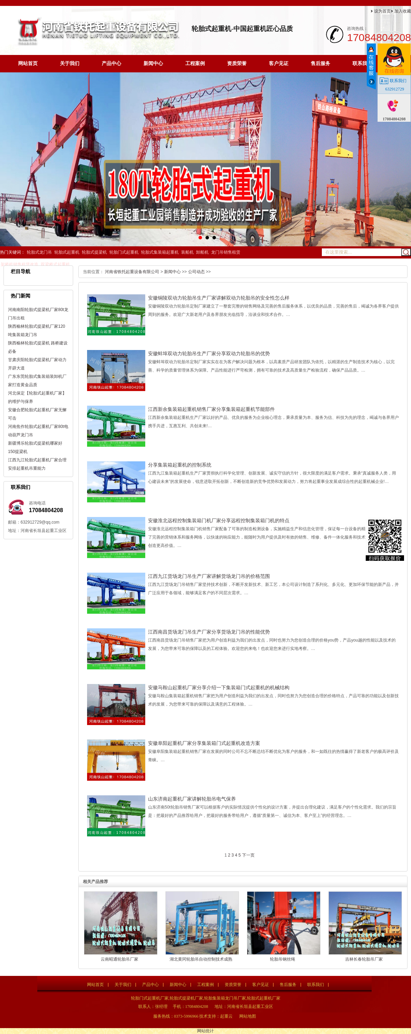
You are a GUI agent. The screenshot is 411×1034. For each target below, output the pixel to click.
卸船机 (202, 252)
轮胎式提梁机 (94, 252)
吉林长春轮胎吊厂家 (364, 959)
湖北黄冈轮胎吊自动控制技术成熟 (201, 959)
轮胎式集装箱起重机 (160, 252)
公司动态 (196, 271)
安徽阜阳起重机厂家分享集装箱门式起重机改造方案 (204, 743)
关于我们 (69, 63)
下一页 (248, 855)
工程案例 (195, 63)
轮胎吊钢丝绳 (282, 959)
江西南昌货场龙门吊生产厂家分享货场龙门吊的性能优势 (209, 632)
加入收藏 (402, 11)
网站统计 (205, 1030)
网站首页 (28, 63)
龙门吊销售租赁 (225, 252)
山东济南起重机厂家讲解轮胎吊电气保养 (192, 799)
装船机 (187, 252)
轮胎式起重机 (66, 252)
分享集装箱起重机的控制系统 (179, 465)
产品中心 (111, 63)
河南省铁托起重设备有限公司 (132, 271)
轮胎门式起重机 (124, 252)
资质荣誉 (237, 63)
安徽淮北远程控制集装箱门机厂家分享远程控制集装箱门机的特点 (218, 520)
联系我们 (362, 63)
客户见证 (278, 63)
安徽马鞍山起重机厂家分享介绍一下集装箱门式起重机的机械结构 (218, 687)
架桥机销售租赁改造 (19, 264)
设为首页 (382, 11)
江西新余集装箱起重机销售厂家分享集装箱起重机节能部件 (211, 409)
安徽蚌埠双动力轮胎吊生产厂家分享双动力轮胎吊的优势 (209, 353)
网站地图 (247, 1016)
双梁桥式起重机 (55, 264)
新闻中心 (153, 63)
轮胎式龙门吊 (39, 252)
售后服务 (320, 63)
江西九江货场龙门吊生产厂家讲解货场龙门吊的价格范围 (209, 576)
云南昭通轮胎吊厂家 (119, 959)
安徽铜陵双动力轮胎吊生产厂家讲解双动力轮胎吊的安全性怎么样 (218, 298)
